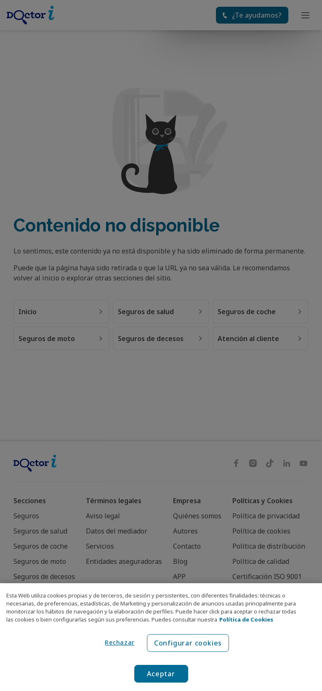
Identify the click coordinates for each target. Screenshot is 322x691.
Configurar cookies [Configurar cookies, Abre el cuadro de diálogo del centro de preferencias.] (188, 643)
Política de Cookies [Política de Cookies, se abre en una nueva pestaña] (246, 619)
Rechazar (120, 642)
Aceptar (161, 673)
